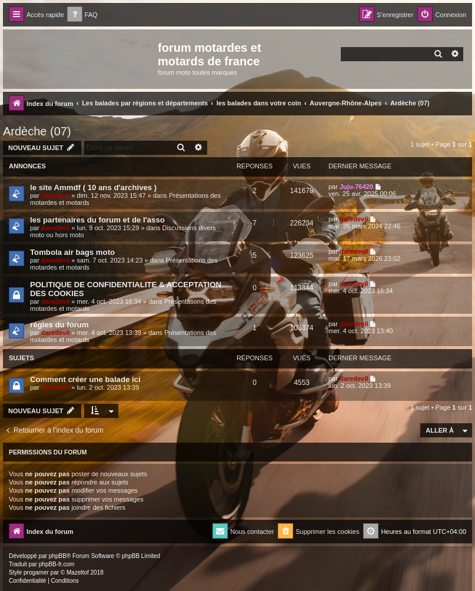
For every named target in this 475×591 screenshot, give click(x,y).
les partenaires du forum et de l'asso (97, 219)
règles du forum (59, 324)
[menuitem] (82, 15)
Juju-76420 (356, 186)
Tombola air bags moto (72, 252)
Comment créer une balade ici (85, 379)
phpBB (58, 556)
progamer (36, 572)
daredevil (55, 195)
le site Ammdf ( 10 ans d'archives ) (93, 187)
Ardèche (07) (37, 131)
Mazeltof (78, 572)
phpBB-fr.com (57, 564)
